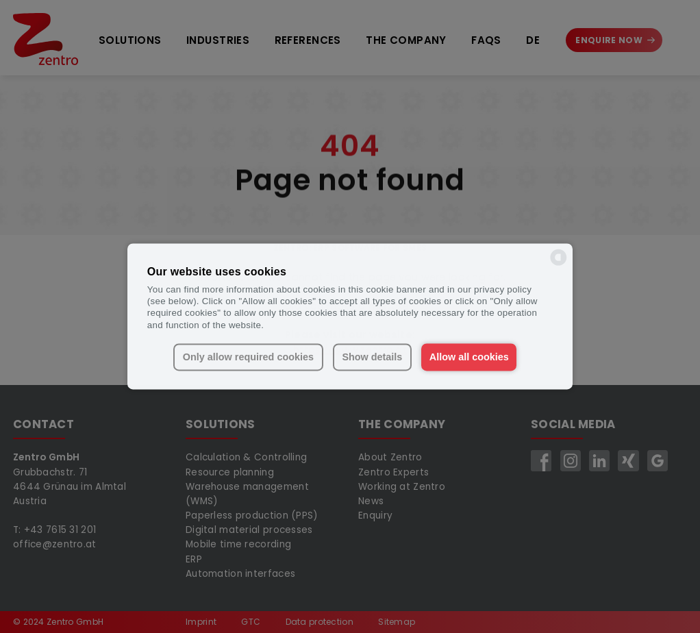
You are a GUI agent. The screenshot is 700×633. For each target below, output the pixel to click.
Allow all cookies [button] (469, 356)
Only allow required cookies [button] (248, 356)
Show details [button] (372, 356)
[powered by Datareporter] (558, 265)
